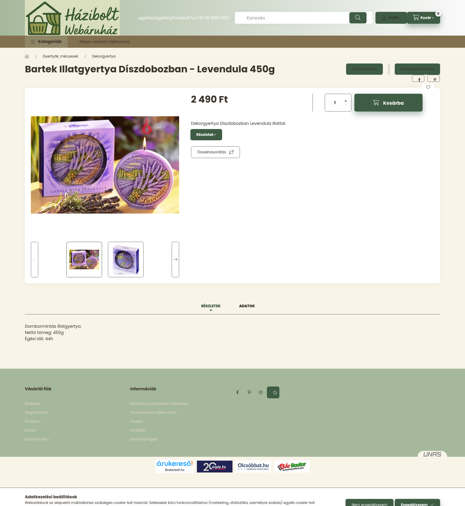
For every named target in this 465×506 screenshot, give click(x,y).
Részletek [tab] (211, 305)
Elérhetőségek (143, 439)
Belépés (32, 403)
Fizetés (136, 421)
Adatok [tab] (247, 305)
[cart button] (423, 18)
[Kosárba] (388, 103)
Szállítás (138, 430)
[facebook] (418, 78)
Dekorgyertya (104, 56)
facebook (237, 392)
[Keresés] (303, 18)
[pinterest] (433, 78)
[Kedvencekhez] (428, 87)
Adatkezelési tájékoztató (153, 412)
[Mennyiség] (335, 102)
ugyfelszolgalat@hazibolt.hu (167, 18)
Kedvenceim (37, 439)
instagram (261, 392)
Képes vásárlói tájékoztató (104, 41)
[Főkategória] (27, 56)
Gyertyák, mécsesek (60, 56)
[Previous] (34, 259)
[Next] (175, 259)
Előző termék (366, 68)
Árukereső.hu (174, 470)
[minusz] (345, 104)
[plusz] (345, 101)
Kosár (30, 430)
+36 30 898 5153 (212, 18)
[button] (46, 42)
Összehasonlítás (211, 152)
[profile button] (391, 18)
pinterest (249, 392)
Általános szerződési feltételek (159, 403)
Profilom (33, 421)
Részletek (205, 134)
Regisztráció (36, 412)
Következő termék (416, 68)
